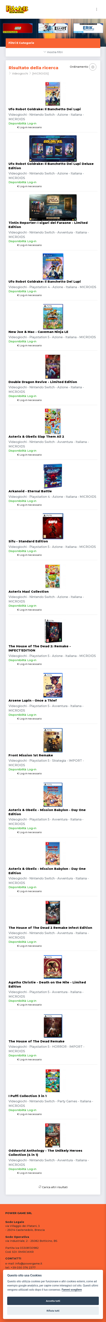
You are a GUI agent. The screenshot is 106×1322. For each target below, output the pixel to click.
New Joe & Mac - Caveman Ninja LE (38, 332)
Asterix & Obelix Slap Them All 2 (36, 436)
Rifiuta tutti (53, 1310)
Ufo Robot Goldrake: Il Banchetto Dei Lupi (45, 109)
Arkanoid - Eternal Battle (30, 491)
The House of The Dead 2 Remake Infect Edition (50, 928)
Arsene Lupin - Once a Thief (33, 700)
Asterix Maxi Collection (29, 591)
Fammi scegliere (72, 1289)
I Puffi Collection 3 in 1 (28, 1096)
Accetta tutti (53, 1300)
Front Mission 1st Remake (31, 755)
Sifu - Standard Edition (28, 541)
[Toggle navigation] (96, 9)
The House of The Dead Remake (37, 1041)
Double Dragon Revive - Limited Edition (43, 382)
